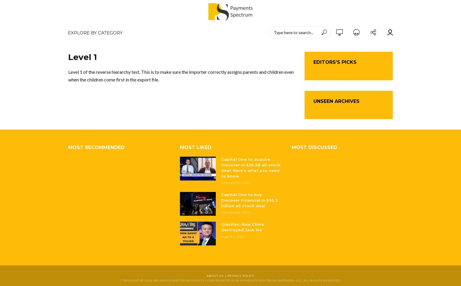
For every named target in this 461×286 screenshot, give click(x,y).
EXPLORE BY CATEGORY (95, 33)
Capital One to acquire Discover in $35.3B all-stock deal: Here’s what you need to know (251, 167)
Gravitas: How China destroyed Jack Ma (242, 227)
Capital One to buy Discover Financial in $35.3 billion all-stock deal (249, 200)
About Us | (217, 275)
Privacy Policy (240, 275)
